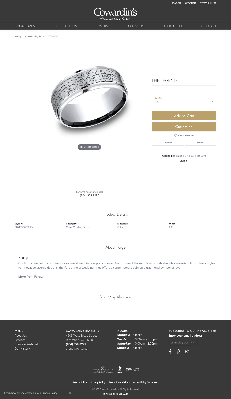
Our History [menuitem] (22, 348)
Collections (66, 26)
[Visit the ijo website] (133, 369)
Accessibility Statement (145, 382)
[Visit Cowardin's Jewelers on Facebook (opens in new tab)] (170, 351)
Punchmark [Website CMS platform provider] (122, 394)
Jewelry (103, 26)
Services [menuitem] (20, 340)
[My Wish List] (208, 3)
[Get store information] (77, 348)
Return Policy (80, 382)
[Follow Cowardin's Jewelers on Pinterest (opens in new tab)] (178, 351)
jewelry (18, 36)
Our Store (136, 26)
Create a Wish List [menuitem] (26, 344)
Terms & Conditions (119, 382)
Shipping (167, 142)
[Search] (176, 3)
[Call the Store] (76, 344)
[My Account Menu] (190, 3)
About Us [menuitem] (21, 336)
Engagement (26, 26)
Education (173, 26)
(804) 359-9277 (89, 195)
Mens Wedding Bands (34, 36)
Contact (208, 26)
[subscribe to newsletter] (192, 342)
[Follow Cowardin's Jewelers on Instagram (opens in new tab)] (187, 351)
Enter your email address (186, 335)
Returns (200, 142)
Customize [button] (184, 126)
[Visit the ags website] (103, 369)
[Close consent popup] (70, 393)
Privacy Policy (97, 382)
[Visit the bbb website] (119, 369)
